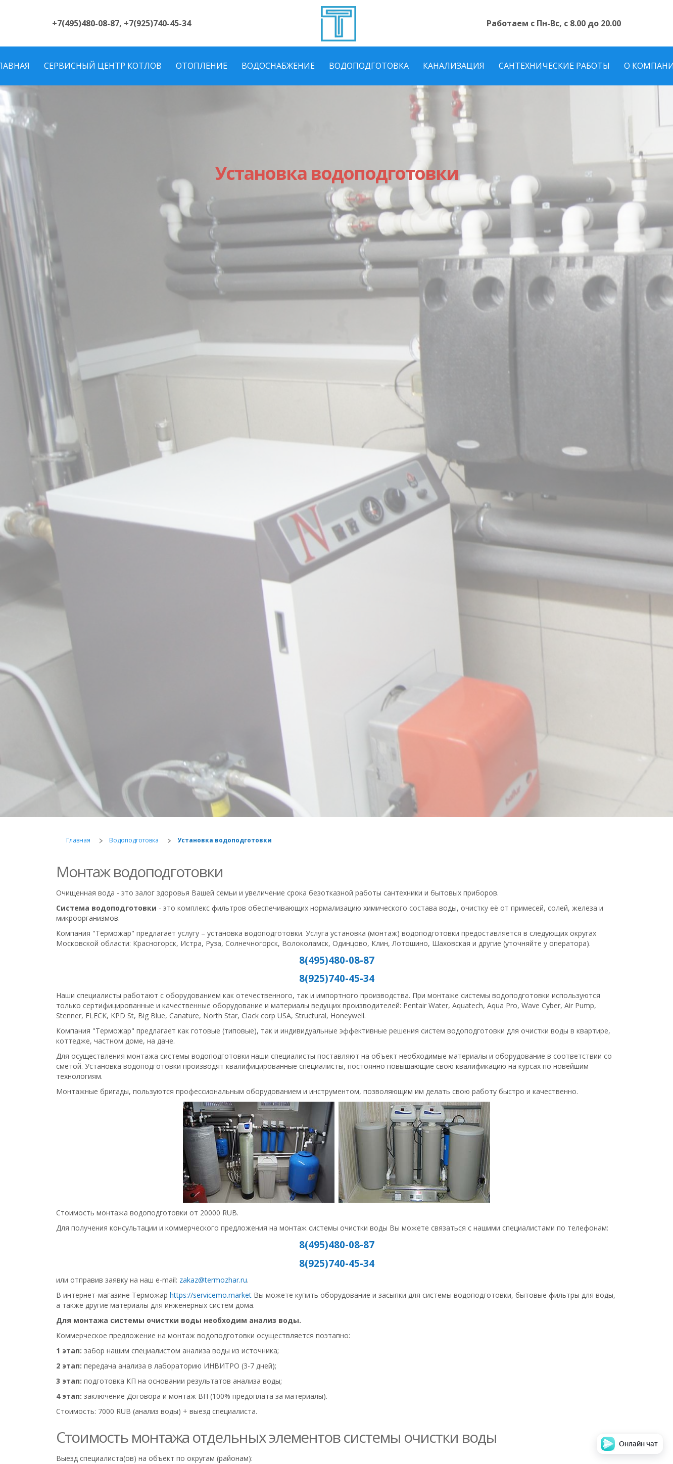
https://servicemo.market (211, 1295)
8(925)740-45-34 (336, 978)
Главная (78, 840)
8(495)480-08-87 (336, 960)
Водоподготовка (134, 840)
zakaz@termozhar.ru (213, 1280)
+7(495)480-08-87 (85, 23)
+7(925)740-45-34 (157, 23)
